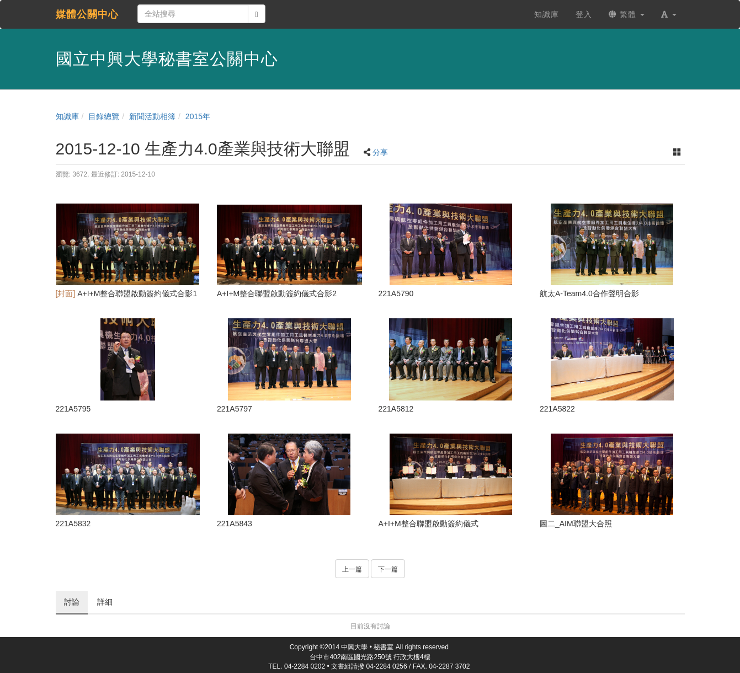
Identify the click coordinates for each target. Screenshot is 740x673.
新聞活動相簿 (152, 116)
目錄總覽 (103, 116)
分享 (380, 152)
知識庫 (67, 116)
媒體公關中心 (87, 14)
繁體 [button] (627, 14)
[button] (669, 14)
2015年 (197, 116)
